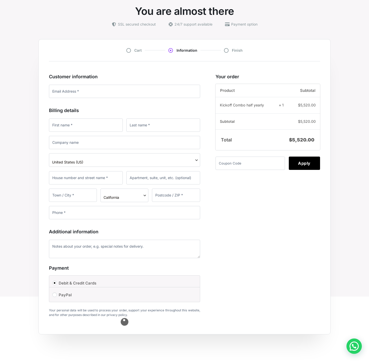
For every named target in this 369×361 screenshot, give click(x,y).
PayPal (65, 294)
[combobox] (124, 160)
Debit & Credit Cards (77, 283)
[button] (354, 346)
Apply (304, 163)
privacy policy (117, 315)
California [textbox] (111, 197)
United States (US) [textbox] (67, 162)
